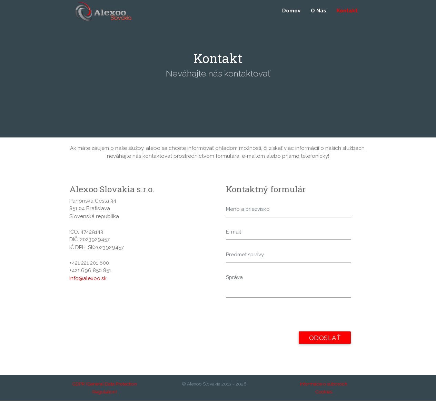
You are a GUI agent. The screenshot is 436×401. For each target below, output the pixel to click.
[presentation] (278, 318)
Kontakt (347, 11)
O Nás (318, 11)
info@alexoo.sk (88, 278)
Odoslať (324, 338)
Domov (291, 11)
